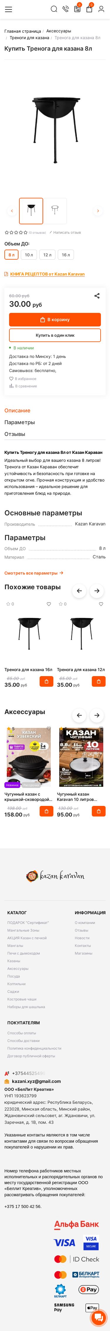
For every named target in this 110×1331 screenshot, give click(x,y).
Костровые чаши (21, 999)
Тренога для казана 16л (28, 669)
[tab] (55, 410)
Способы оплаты (21, 1033)
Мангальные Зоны (23, 930)
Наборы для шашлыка (26, 1007)
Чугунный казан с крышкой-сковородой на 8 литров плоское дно (26, 796)
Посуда (13, 976)
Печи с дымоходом (23, 953)
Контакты (83, 945)
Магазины (83, 953)
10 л (29, 254)
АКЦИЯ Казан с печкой (27, 938)
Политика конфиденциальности (34, 1048)
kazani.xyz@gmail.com (32, 1081)
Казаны (13, 961)
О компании (85, 922)
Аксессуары (17, 968)
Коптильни (16, 984)
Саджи (13, 991)
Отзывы (81, 930)
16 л (66, 254)
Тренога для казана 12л (81, 669)
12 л (47, 254)
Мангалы (15, 945)
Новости (82, 938)
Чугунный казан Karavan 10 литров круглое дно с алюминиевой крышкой (80, 796)
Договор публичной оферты (31, 1056)
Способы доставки (23, 1040)
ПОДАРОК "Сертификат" (28, 922)
